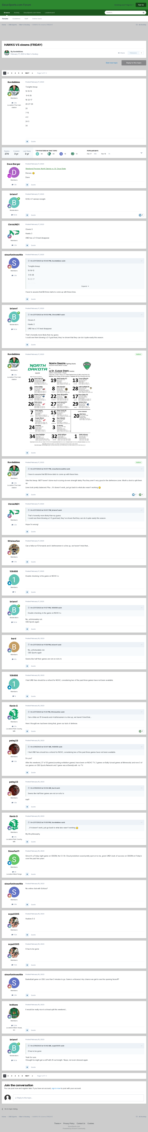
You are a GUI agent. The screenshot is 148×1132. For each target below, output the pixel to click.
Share (121, 53)
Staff (26, 19)
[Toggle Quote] (29, 261)
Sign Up (141, 5)
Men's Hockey (32, 54)
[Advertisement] (73, 34)
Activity (16, 13)
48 (14, 872)
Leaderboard (50, 13)
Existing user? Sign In (124, 5)
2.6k (14, 103)
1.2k (14, 185)
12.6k (14, 1025)
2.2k (14, 245)
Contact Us (81, 1123)
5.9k (14, 761)
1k (14, 592)
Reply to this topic (133, 63)
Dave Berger (13, 164)
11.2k (14, 935)
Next (27, 73)
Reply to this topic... (23, 1098)
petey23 (13, 740)
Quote (33, 141)
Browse (7, 14)
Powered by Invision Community (74, 1128)
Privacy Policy (68, 1123)
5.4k (14, 562)
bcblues (13, 1004)
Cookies (90, 1123)
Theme (57, 1123)
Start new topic (112, 63)
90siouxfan (14, 541)
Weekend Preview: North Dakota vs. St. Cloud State (46, 169)
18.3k (14, 215)
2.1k (14, 726)
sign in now (56, 1088)
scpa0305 (13, 914)
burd (13, 638)
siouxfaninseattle (14, 254)
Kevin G (14, 706)
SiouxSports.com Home (32, 13)
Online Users (37, 19)
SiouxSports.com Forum (16, 4)
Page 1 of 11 (42, 73)
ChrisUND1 (13, 224)
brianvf (13, 194)
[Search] (117, 12)
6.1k (14, 659)
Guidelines (16, 19)
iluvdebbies (18, 52)
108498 (14, 571)
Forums (5, 19)
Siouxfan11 (13, 851)
